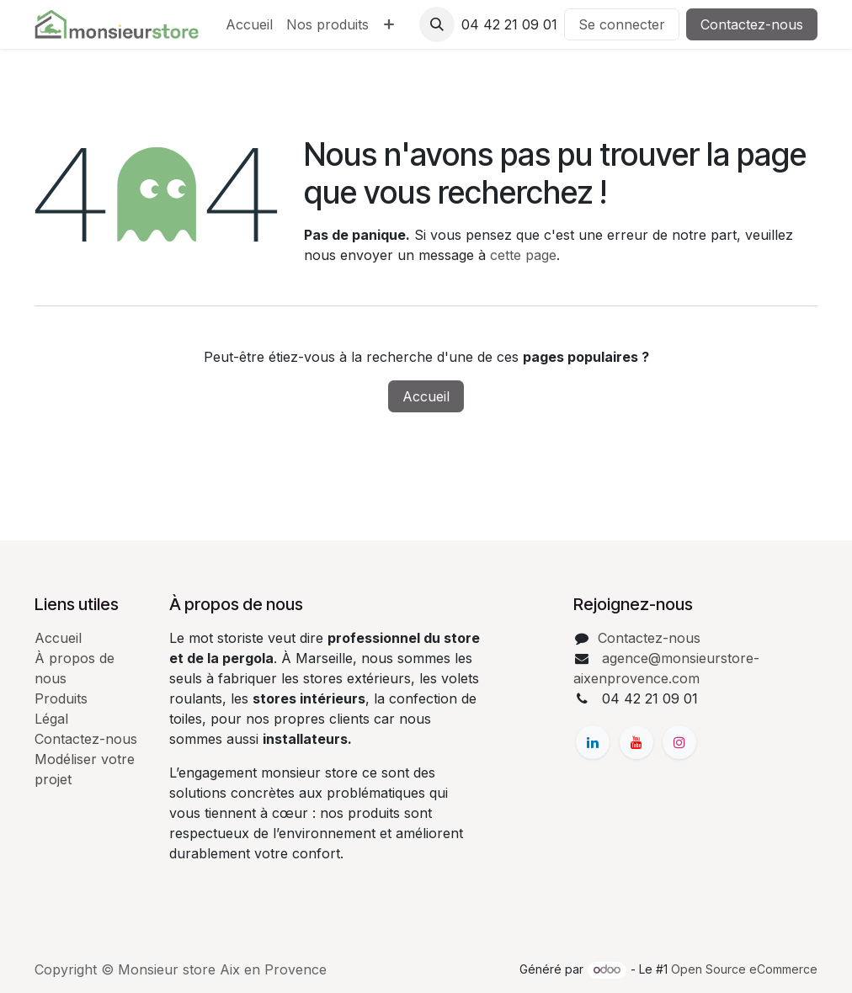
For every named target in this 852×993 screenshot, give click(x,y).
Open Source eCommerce (744, 969)
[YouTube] (636, 742)
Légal (51, 718)
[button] (437, 24)
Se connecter (621, 24)
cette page (523, 255)
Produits (61, 698)
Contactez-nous (751, 24)
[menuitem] (249, 24)
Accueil (426, 396)
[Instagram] (679, 742)
